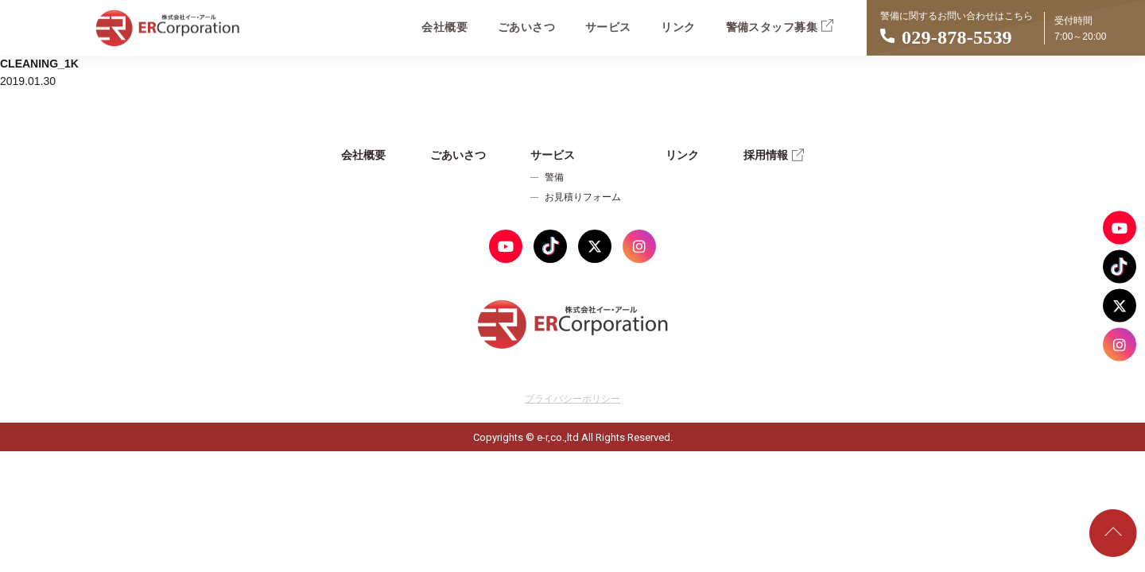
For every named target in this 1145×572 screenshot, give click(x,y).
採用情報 (773, 155)
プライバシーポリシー (572, 398)
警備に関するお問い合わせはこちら (1005, 31)
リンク (678, 27)
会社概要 (444, 27)
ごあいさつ (526, 27)
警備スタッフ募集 (779, 26)
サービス (608, 27)
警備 (554, 177)
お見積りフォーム (583, 197)
